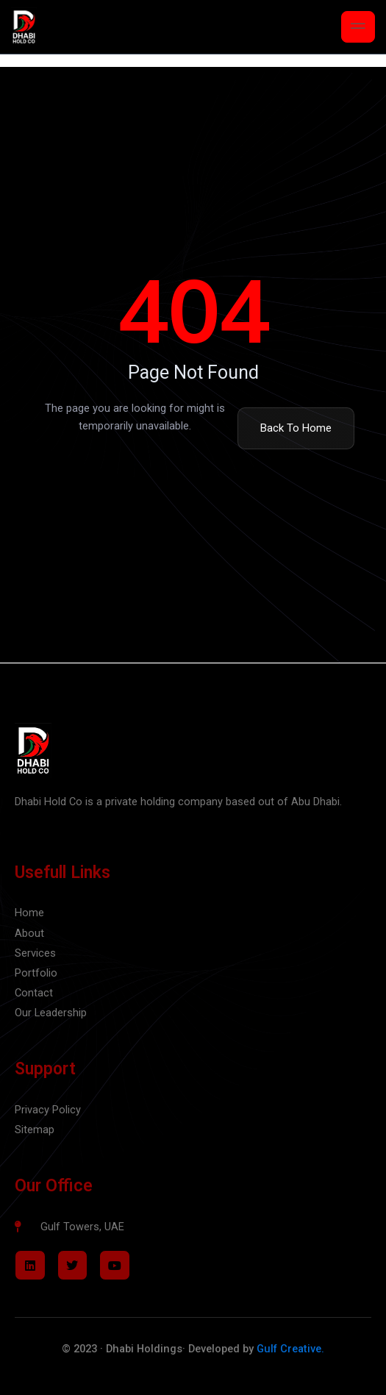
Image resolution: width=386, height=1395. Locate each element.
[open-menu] (358, 27)
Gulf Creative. (290, 1348)
